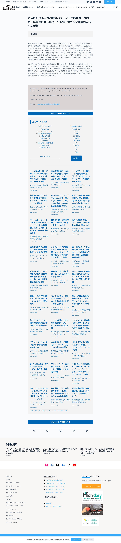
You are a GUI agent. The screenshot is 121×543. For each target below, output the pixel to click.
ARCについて (102, 7)
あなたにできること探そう (54, 506)
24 (43, 410)
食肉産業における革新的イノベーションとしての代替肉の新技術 (60, 344)
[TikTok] (68, 465)
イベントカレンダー (11, 509)
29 (58, 410)
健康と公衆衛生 (44, 136)
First (32, 410)
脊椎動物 (76, 136)
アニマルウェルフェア (44, 131)
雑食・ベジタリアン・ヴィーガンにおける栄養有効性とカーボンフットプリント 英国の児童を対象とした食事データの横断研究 (97, 451)
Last (66, 410)
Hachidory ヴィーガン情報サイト (56, 483)
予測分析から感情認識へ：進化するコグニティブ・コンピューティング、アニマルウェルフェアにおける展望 (80, 369)
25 (46, 410)
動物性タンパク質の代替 (44, 143)
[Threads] (86, 430)
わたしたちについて (11, 492)
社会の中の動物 (44, 147)
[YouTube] (100, 2)
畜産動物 (8, 1)
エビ (76, 131)
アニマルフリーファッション (19, 1)
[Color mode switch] (114, 7)
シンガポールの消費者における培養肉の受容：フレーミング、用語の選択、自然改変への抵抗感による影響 (60, 252)
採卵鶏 (76, 138)
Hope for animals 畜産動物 (54, 480)
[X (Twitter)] (91, 2)
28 (55, 410)
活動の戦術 (45, 145)
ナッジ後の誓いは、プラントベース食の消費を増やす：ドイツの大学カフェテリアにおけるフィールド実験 (38, 176)
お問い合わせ (9, 515)
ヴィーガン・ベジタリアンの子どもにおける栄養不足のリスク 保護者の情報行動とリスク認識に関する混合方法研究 (23, 451)
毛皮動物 (76, 140)
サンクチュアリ (81, 7)
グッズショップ (49, 1)
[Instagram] (94, 2)
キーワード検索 (45, 156)
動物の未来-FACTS (11, 489)
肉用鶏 (76, 145)
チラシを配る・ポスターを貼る (14, 505)
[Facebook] (88, 2)
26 (49, 410)
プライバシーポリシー (12, 522)
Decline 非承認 (88, 539)
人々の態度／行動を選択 (44, 134)
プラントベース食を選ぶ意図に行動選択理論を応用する (38, 344)
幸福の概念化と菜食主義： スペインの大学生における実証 (60, 274)
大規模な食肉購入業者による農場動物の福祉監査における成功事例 (38, 249)
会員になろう (9, 496)
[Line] (73, 430)
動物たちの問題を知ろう (24, 7)
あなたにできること (66, 7)
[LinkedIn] (60, 430)
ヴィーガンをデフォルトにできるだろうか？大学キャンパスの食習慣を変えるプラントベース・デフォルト (38, 393)
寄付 (109, 2)
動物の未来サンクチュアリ (61, 1)
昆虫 (76, 134)
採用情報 (8, 499)
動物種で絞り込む (76, 126)
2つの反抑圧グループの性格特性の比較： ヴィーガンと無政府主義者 (39, 366)
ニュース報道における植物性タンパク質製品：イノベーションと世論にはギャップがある (80, 301)
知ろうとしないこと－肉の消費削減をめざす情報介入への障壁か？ (38, 323)
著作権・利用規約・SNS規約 (14, 519)
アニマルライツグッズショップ (55, 486)
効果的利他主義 (44, 138)
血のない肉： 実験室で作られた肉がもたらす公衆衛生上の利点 (60, 222)
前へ (36, 410)
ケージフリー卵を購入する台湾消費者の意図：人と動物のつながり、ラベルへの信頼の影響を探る (80, 176)
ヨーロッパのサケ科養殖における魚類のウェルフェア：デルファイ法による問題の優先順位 (80, 276)
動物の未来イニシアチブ (47, 7)
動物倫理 (44, 140)
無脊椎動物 (76, 129)
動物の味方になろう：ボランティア (16, 502)
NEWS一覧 (9, 476)
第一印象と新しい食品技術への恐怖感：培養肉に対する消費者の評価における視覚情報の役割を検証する (80, 252)
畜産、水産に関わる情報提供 (14, 512)
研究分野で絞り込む (44, 126)
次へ (62, 410)
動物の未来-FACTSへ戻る (60, 113)
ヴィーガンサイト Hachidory (36, 1)
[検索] (117, 7)
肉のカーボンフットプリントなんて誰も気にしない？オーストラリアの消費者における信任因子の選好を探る (60, 200)
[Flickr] (97, 2)
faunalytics (45, 129)
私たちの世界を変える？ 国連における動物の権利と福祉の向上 (80, 222)
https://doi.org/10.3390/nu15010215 (48, 104)
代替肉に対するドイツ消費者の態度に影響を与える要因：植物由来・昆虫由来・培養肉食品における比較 (38, 276)
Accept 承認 (76, 539)
